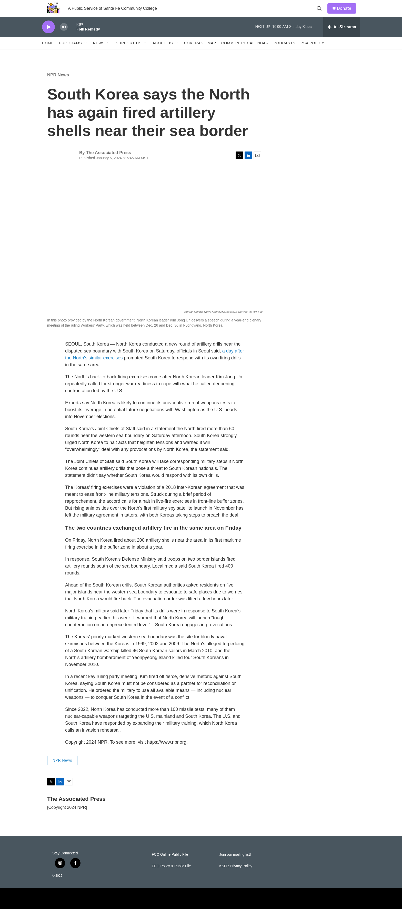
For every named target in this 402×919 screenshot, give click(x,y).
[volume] (63, 37)
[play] (48, 37)
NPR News (58, 85)
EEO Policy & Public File (171, 876)
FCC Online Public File (170, 865)
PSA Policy (312, 53)
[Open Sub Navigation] (86, 53)
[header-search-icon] (321, 13)
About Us (163, 53)
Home (48, 53)
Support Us (129, 53)
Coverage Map (200, 53)
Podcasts (284, 53)
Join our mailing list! (235, 865)
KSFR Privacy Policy (235, 876)
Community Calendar (244, 53)
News (99, 53)
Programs (70, 53)
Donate (347, 13)
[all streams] (341, 37)
